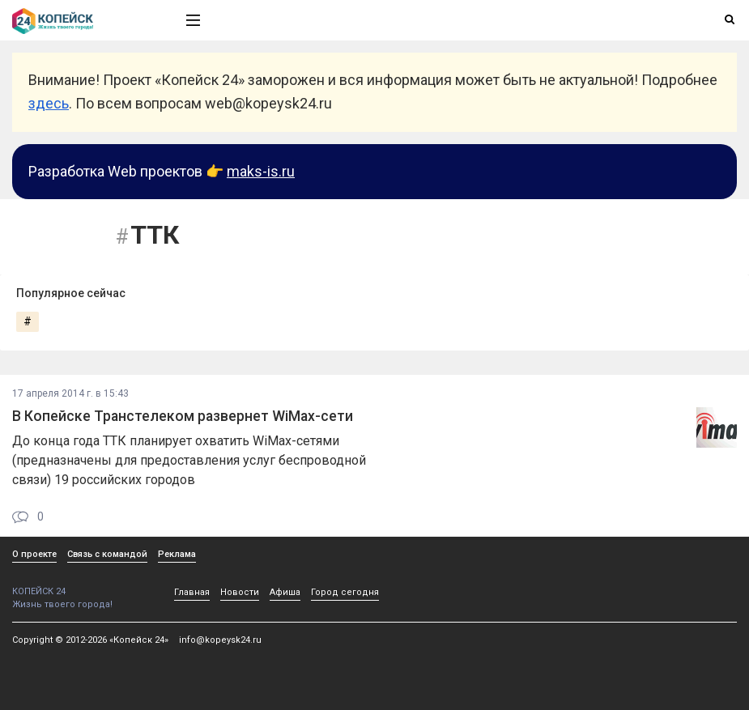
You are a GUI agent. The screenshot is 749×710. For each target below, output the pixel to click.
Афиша (285, 592)
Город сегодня (345, 592)
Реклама (177, 554)
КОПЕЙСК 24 (81, 586)
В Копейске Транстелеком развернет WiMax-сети (182, 416)
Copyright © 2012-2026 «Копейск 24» (90, 640)
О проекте (34, 554)
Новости (239, 592)
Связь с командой (107, 554)
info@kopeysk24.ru (220, 640)
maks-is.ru (261, 171)
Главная (192, 592)
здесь (48, 103)
